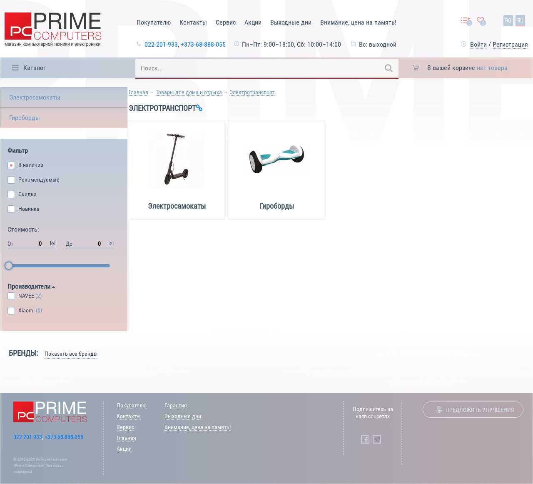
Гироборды (24, 118)
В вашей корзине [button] (467, 68)
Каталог (34, 68)
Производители (31, 286)
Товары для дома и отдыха (189, 92)
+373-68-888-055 (203, 44)
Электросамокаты (34, 97)
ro (508, 20)
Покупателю (154, 22)
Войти (478, 44)
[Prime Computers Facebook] (365, 439)
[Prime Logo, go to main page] (53, 31)
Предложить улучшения (480, 410)
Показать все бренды (71, 353)
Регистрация (510, 44)
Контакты (193, 22)
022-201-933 (161, 44)
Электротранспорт (251, 92)
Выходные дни (290, 22)
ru (520, 20)
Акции (253, 22)
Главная (138, 92)
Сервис (226, 22)
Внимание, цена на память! (358, 22)
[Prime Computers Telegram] (377, 439)
